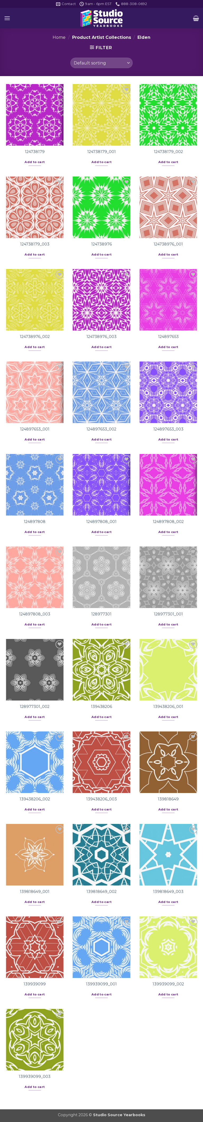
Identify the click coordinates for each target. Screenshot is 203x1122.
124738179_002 (168, 151)
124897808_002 (168, 521)
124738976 (101, 244)
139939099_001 (101, 984)
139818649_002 (101, 891)
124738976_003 (101, 336)
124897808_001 (101, 521)
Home (59, 37)
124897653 (168, 336)
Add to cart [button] (35, 162)
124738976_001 (168, 244)
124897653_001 (34, 429)
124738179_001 (101, 151)
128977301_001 (168, 614)
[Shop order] (101, 63)
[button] (7, 18)
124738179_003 (34, 244)
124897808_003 (34, 614)
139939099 (35, 984)
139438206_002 (35, 799)
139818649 (168, 799)
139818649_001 (34, 891)
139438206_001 (168, 706)
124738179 (35, 151)
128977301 (101, 614)
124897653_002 (101, 429)
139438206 (101, 706)
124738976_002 (35, 336)
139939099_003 (34, 1076)
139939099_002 (168, 984)
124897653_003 (168, 429)
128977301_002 (34, 706)
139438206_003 (101, 799)
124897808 (34, 521)
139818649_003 (168, 891)
